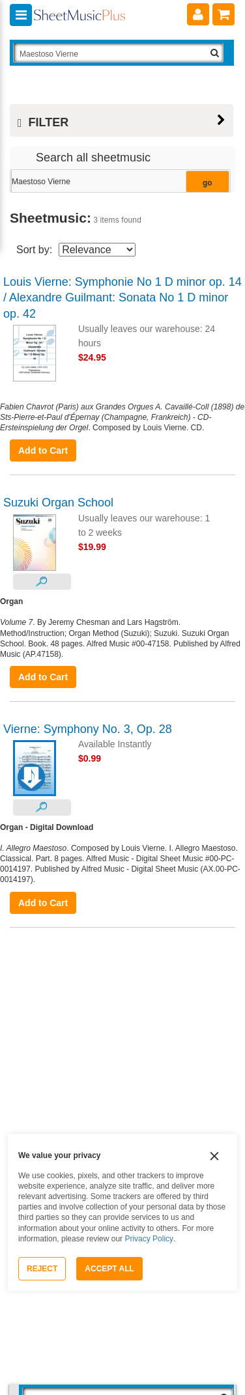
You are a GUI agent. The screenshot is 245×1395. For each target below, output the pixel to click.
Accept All (109, 1268)
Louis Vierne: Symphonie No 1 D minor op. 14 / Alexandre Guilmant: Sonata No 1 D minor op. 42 (122, 297)
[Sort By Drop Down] (97, 249)
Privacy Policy (148, 1238)
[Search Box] (118, 52)
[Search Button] (214, 53)
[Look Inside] (42, 581)
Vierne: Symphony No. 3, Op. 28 (87, 729)
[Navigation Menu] (21, 15)
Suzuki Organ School (58, 502)
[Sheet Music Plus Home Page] (79, 20)
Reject (42, 1268)
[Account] (198, 14)
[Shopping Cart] (223, 14)
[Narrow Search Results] (119, 182)
